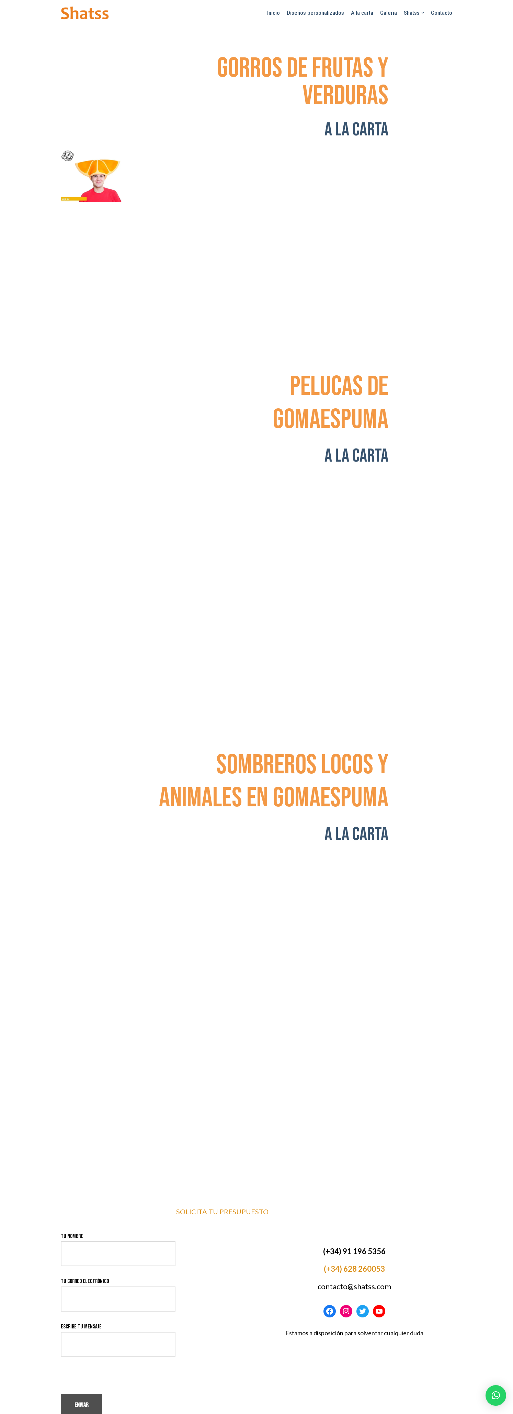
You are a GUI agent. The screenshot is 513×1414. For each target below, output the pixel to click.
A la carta (362, 12)
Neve (66, 1405)
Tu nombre (118, 1213)
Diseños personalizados (315, 12)
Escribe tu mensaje (118, 1304)
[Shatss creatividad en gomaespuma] (85, 13)
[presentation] (113, 1349)
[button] (496, 1395)
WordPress (127, 1405)
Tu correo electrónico (118, 1259)
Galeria (388, 12)
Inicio (273, 12)
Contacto (441, 12)
